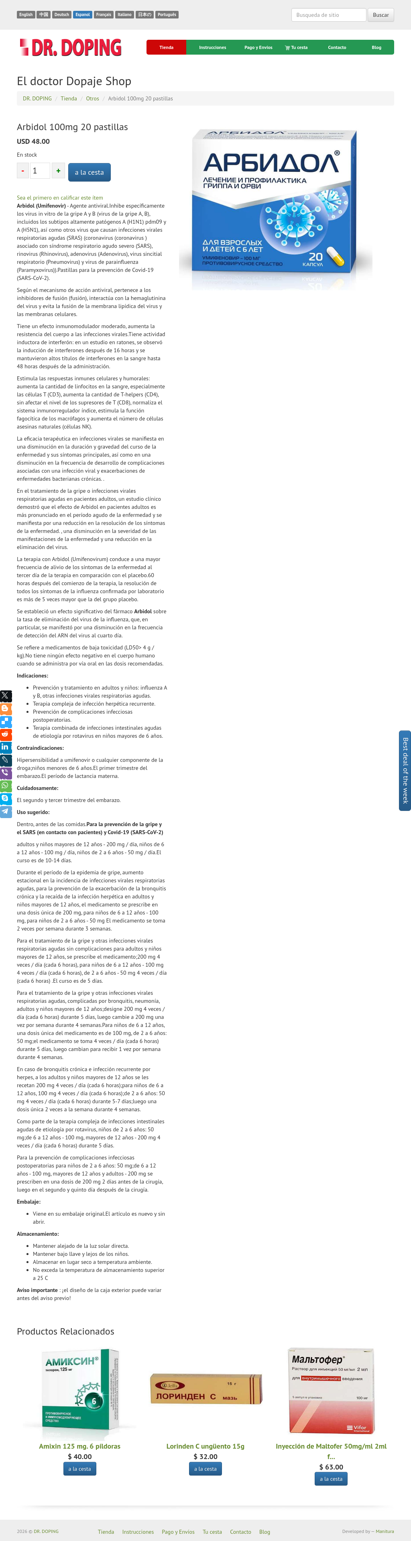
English (26, 14)
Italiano (124, 14)
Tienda (166, 47)
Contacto (337, 47)
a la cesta (89, 172)
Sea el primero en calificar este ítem (60, 197)
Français (103, 14)
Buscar (381, 14)
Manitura (385, 1531)
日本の (144, 14)
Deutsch (62, 14)
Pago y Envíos (258, 47)
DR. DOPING (46, 1531)
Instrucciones (212, 47)
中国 (43, 14)
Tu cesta (297, 47)
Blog (377, 47)
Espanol (82, 14)
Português (167, 14)
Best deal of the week (406, 770)
